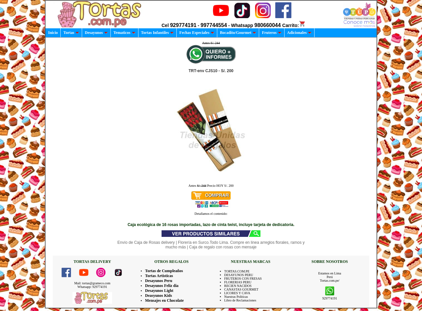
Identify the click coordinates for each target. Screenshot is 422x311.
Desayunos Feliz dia (161, 285)
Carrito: (294, 25)
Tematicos (124, 32)
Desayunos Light (159, 290)
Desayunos (96, 32)
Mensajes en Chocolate (164, 300)
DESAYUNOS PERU (238, 275)
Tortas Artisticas (159, 275)
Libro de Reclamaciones (240, 300)
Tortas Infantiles (157, 32)
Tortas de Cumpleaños (164, 271)
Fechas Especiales (196, 32)
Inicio (53, 32)
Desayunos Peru (158, 280)
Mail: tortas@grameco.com (92, 283)
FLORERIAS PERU (238, 282)
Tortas (71, 32)
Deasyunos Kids (158, 295)
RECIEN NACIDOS (238, 286)
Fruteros (271, 32)
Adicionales (299, 32)
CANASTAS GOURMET (241, 289)
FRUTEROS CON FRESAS (243, 278)
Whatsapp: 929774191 (92, 287)
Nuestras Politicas (236, 296)
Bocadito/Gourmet (238, 32)
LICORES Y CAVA (237, 293)
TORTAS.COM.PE (237, 271)
